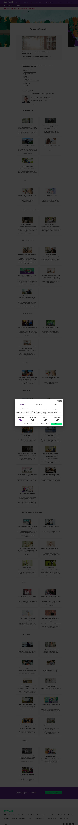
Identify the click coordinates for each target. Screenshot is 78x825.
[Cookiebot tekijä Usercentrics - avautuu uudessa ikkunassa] (57, 401)
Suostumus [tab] (22, 404)
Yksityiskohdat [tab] (39, 404)
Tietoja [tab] (55, 404)
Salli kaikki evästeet (56, 423)
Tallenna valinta (44, 423)
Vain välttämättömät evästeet (31, 423)
